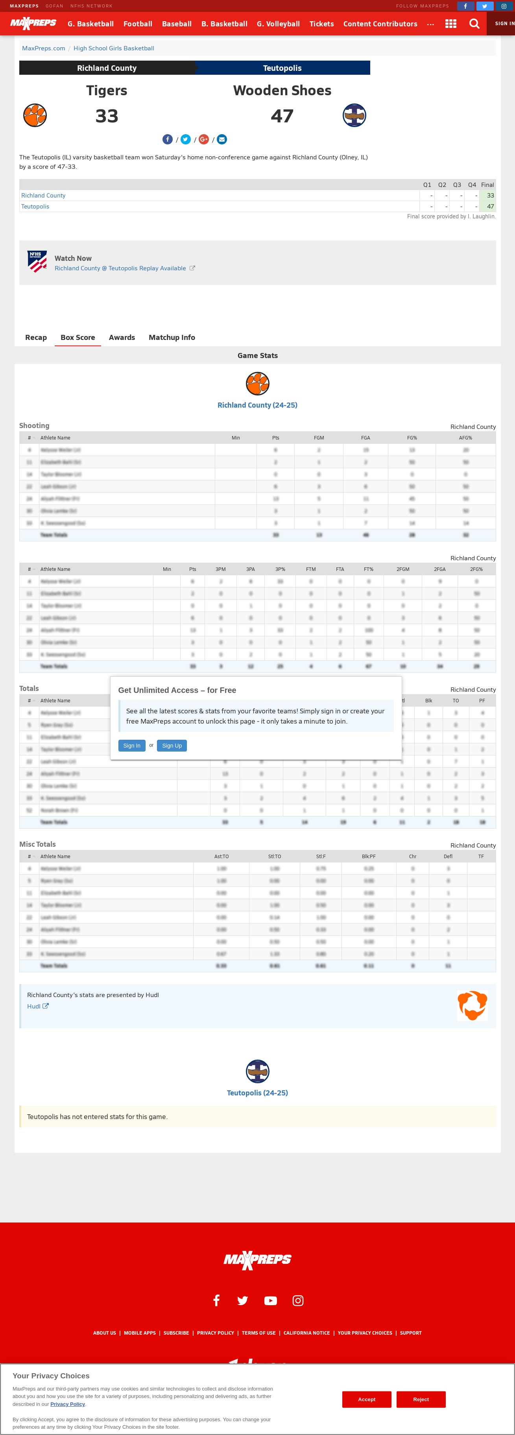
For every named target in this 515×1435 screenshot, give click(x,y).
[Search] (475, 23)
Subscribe (176, 1333)
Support (411, 1333)
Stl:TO (274, 856)
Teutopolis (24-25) (257, 1092)
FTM (311, 569)
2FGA (440, 569)
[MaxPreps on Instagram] (504, 6)
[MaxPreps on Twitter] (485, 6)
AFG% (465, 437)
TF (481, 856)
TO (456, 700)
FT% (368, 569)
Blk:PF (369, 856)
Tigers (106, 90)
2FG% (476, 569)
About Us (104, 1333)
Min (236, 437)
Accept (366, 1399)
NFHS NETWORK (91, 6)
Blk (428, 700)
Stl (402, 700)
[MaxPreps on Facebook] (465, 6)
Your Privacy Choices (365, 1333)
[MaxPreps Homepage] (257, 1261)
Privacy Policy (215, 1333)
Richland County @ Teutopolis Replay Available (120, 268)
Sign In (132, 745)
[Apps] (451, 23)
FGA (365, 437)
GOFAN (55, 6)
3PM (221, 569)
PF (482, 700)
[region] (257, 1399)
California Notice (307, 1333)
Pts (275, 437)
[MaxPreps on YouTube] (270, 1300)
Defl (448, 856)
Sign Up (172, 745)
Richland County (107, 67)
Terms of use (259, 1333)
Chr (412, 856)
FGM (319, 437)
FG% (412, 437)
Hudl (38, 1006)
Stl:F (321, 856)
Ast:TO (221, 856)
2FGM (403, 569)
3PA (250, 569)
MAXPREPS (24, 6)
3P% (280, 569)
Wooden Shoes (282, 90)
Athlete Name (55, 437)
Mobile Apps (140, 1333)
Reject (421, 1399)
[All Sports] (430, 23)
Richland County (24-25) (257, 405)
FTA (340, 569)
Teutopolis (282, 67)
